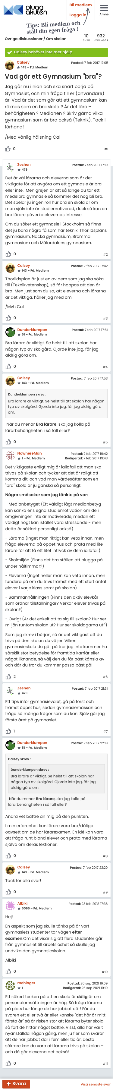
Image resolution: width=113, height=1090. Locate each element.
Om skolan (56, 39)
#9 (105, 892)
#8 (105, 856)
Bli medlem (81, 5)
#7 (105, 732)
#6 (105, 677)
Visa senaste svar (96, 1084)
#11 (105, 1064)
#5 (105, 442)
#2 (105, 255)
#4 (105, 367)
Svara (19, 1084)
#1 (106, 149)
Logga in (78, 15)
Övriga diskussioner (23, 39)
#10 (105, 972)
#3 (105, 319)
